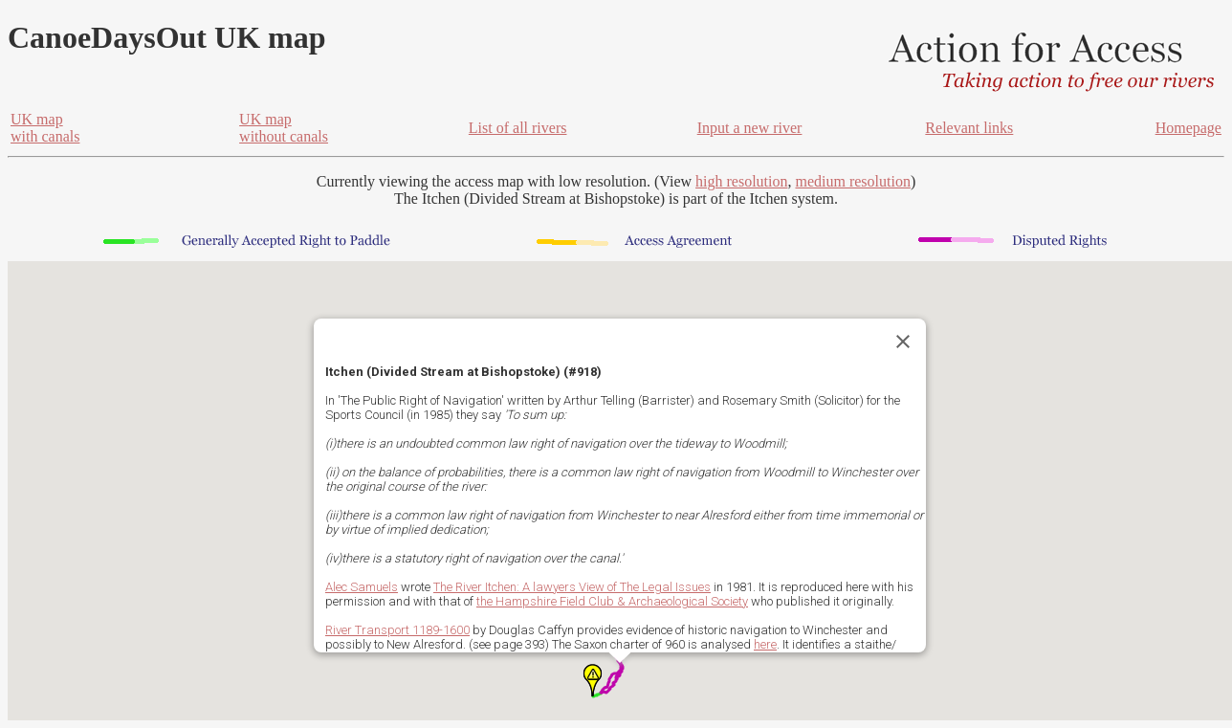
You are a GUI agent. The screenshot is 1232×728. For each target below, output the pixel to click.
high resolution (741, 181)
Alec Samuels (361, 587)
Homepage (1188, 128)
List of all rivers (518, 128)
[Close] (903, 341)
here (765, 644)
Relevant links (969, 128)
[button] (593, 680)
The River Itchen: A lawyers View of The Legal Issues (572, 587)
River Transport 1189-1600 (397, 630)
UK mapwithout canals (283, 127)
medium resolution (852, 181)
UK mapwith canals (45, 127)
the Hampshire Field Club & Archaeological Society (612, 601)
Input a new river (750, 128)
